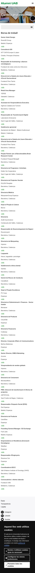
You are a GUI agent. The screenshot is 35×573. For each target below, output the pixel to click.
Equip (3, 501)
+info (2, 46)
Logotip (3, 507)
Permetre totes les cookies (13, 565)
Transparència (5, 504)
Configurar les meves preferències (15, 558)
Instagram (6, 512)
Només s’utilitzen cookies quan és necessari (16, 551)
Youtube (5, 519)
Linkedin (5, 515)
